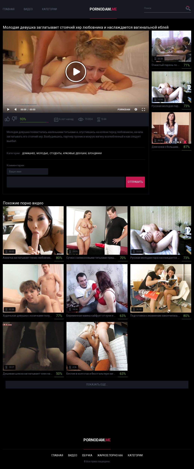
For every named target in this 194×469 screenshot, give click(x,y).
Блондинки (95, 153)
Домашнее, (29, 153)
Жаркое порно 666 (110, 455)
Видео (28, 9)
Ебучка (87, 455)
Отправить (135, 181)
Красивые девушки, (75, 153)
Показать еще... (97, 384)
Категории (49, 9)
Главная (8, 9)
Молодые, (43, 153)
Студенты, (56, 153)
